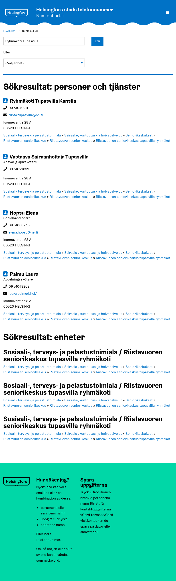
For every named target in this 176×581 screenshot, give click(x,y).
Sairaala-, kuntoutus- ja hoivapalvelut (93, 135)
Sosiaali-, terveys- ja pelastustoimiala (32, 135)
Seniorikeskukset (139, 135)
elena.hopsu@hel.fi (23, 232)
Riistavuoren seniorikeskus (24, 140)
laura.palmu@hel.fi (23, 293)
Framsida (9, 31)
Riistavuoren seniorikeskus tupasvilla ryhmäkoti (133, 140)
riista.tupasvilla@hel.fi (26, 115)
